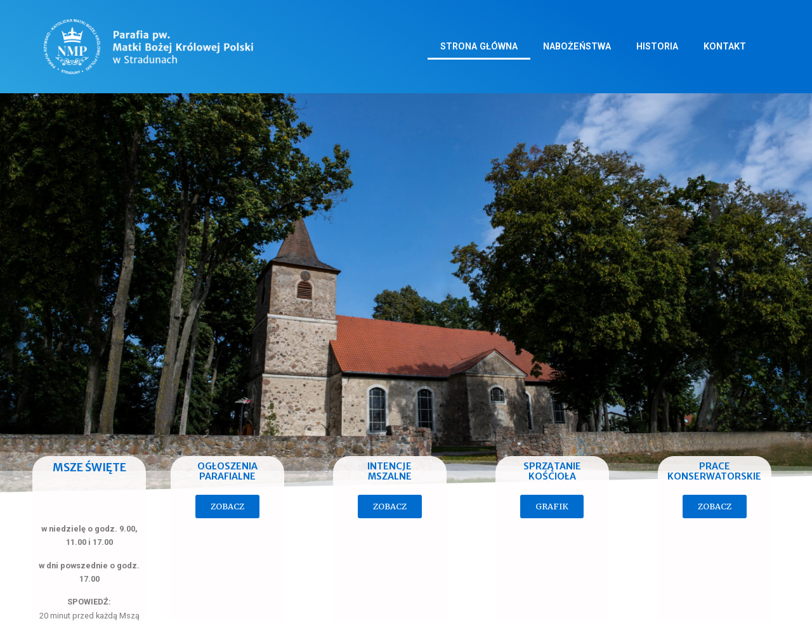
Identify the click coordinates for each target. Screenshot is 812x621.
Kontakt (725, 46)
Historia (657, 46)
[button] (227, 506)
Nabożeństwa (577, 46)
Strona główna (479, 46)
